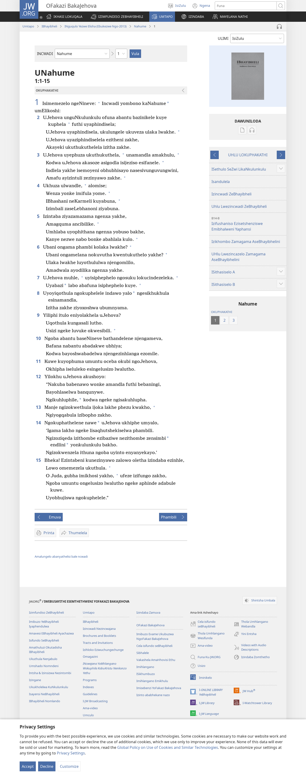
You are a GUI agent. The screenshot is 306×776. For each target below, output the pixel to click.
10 (39, 338)
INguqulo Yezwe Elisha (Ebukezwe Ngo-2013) (96, 26)
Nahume (140, 26)
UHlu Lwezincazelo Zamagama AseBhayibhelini (238, 256)
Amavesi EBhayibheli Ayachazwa (51, 633)
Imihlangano (145, 667)
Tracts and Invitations (98, 643)
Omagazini (90, 656)
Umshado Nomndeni (43, 666)
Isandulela (220, 181)
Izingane (35, 680)
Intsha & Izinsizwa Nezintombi (50, 673)
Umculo (88, 715)
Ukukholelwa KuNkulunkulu (48, 687)
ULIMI (223, 38)
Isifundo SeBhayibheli (44, 640)
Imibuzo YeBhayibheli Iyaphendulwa (44, 623)
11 (39, 361)
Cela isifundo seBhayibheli (154, 646)
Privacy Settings (71, 753)
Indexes (88, 687)
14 (39, 422)
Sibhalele (142, 653)
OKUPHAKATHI (221, 312)
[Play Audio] (279, 26)
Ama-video (90, 708)
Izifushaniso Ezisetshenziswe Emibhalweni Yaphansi (248, 224)
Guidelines (90, 694)
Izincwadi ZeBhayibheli (231, 194)
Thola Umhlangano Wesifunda (207, 636)
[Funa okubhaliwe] (246, 5)
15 (39, 460)
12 (39, 376)
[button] (117, 16)
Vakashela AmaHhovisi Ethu (155, 660)
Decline (46, 766)
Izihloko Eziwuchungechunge (103, 650)
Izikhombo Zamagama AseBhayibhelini (245, 241)
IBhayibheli (49, 26)
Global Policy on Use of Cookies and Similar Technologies (167, 747)
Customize (69, 766)
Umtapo (28, 26)
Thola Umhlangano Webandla (251, 624)
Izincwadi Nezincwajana (99, 629)
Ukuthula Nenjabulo (43, 659)
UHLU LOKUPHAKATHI (247, 154)
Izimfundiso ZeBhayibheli (46, 612)
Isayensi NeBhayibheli (44, 694)
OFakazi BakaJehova (150, 625)
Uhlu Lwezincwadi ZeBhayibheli (239, 206)
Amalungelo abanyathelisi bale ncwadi (61, 556)
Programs (90, 680)
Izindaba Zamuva (148, 612)
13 (39, 407)
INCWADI (45, 53)
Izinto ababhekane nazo (153, 695)
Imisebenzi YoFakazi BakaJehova (158, 688)
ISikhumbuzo (145, 674)
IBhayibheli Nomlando (44, 701)
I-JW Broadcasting (95, 701)
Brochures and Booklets (99, 636)
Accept (28, 766)
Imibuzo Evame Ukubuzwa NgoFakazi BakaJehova (155, 636)
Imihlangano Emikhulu (152, 681)
